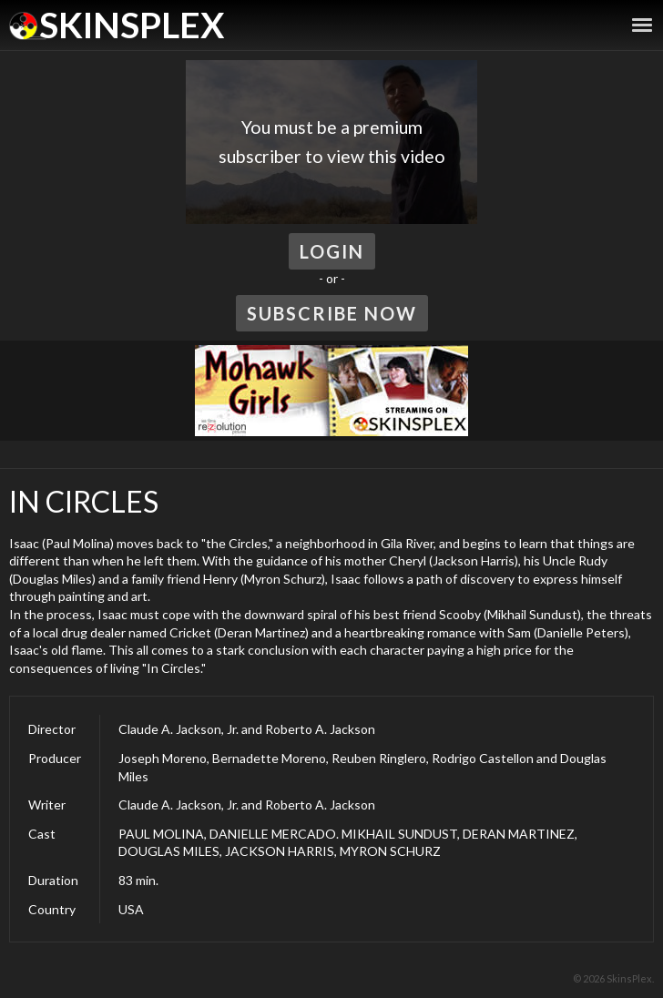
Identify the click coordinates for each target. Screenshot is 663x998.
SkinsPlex (131, 25)
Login (332, 251)
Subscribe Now (332, 313)
